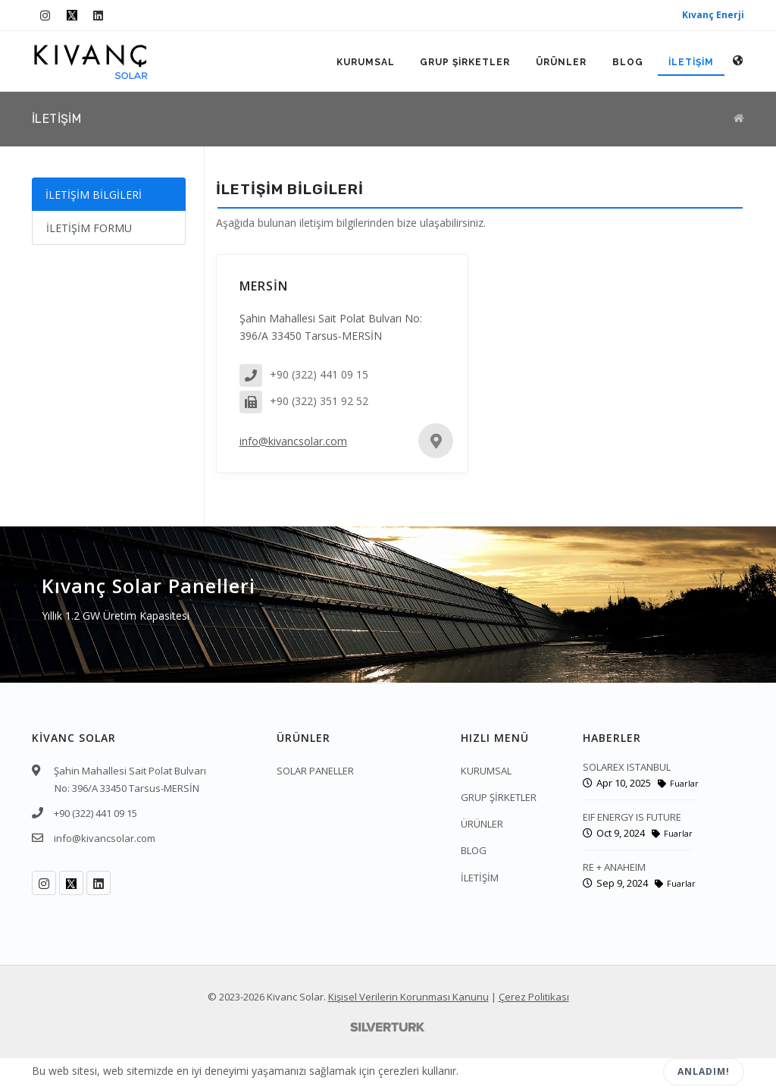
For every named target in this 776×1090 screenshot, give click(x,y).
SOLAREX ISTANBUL (627, 767)
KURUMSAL (364, 62)
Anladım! (703, 1071)
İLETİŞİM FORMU (89, 228)
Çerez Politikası (534, 997)
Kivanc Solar (295, 997)
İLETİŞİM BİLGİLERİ (93, 194)
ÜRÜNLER (560, 62)
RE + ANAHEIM (614, 867)
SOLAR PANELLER (315, 770)
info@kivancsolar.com (293, 441)
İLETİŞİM (691, 62)
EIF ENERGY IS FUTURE (632, 817)
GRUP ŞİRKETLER (464, 62)
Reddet (613, 1072)
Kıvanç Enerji (713, 14)
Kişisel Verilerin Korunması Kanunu (408, 997)
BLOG (627, 62)
